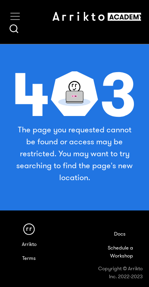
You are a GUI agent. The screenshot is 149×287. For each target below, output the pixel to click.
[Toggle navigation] (15, 16)
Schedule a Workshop (120, 251)
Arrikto (29, 244)
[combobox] (14, 28)
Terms (29, 258)
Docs (120, 234)
